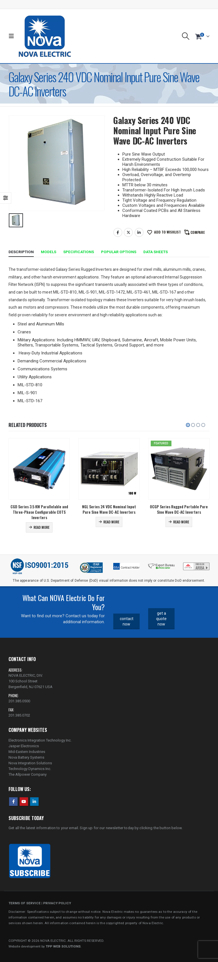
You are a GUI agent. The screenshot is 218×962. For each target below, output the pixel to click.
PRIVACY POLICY (57, 903)
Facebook (117, 232)
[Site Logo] (45, 36)
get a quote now (161, 618)
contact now (126, 621)
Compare (197, 232)
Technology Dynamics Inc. (30, 769)
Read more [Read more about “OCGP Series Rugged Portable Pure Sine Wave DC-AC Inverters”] (181, 521)
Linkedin (34, 801)
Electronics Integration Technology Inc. (40, 740)
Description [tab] (21, 251)
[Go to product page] (39, 468)
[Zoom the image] (196, 564)
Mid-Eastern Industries (27, 752)
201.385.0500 (19, 701)
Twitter (128, 232)
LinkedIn (139, 232)
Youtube (24, 801)
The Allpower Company (28, 774)
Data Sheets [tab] (155, 251)
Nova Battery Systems (26, 757)
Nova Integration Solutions (30, 763)
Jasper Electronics (24, 746)
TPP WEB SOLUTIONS (63, 946)
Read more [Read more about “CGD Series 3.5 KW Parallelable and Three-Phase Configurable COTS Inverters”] (41, 527)
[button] (13, 36)
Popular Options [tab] (118, 251)
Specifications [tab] (78, 251)
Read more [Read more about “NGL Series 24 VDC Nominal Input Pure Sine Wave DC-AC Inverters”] (111, 521)
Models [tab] (48, 251)
